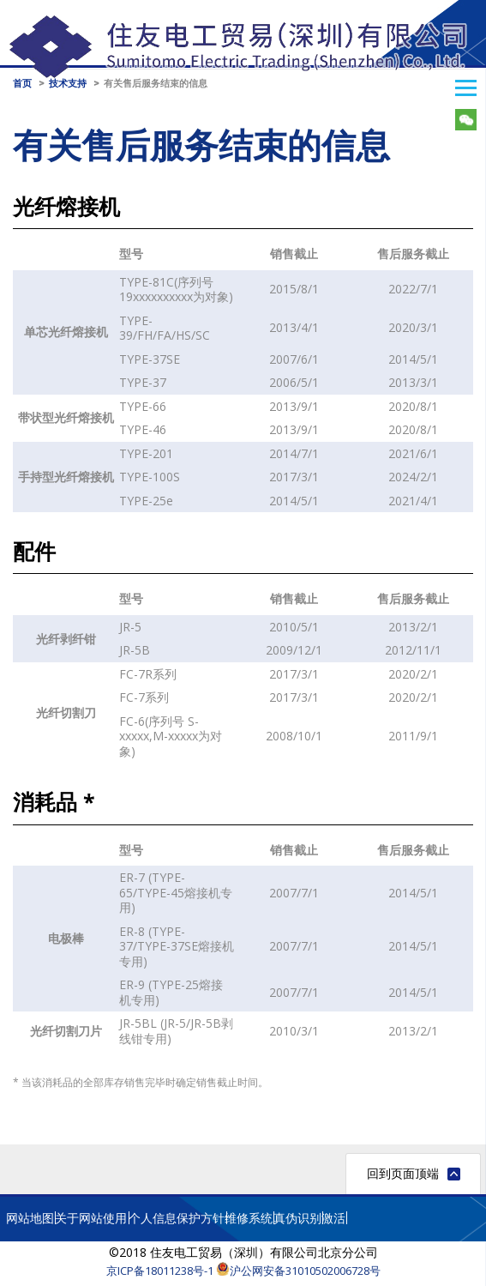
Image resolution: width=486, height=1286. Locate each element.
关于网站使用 (91, 1217)
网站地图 (30, 1217)
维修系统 (249, 1217)
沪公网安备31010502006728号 (298, 1270)
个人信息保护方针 (177, 1217)
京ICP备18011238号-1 (159, 1270)
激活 (333, 1217)
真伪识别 (297, 1217)
